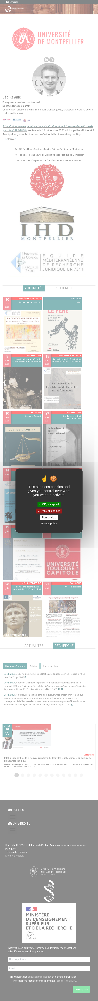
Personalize (49, 517)
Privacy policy (49, 523)
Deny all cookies (49, 511)
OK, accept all (49, 504)
